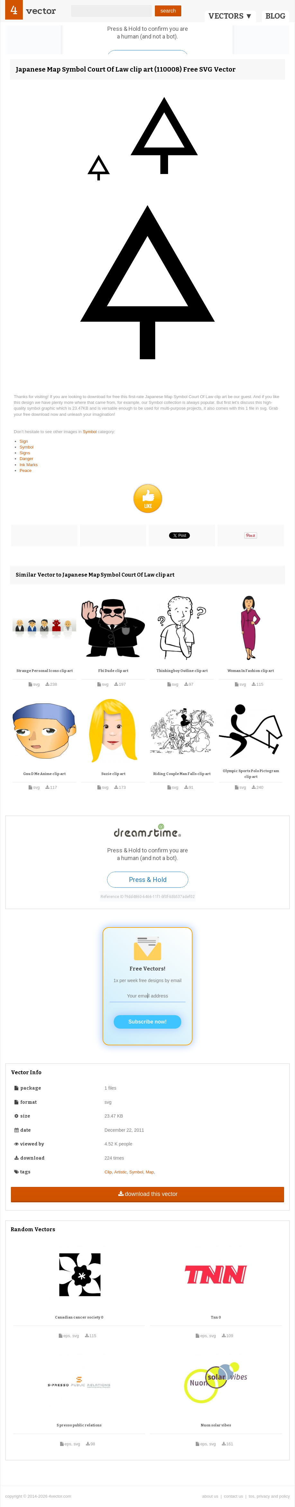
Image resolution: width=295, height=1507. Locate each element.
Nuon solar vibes (216, 1425)
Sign (24, 441)
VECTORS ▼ (230, 16)
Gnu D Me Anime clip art (44, 774)
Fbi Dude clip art (113, 671)
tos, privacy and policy (269, 1496)
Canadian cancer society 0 (79, 1317)
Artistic (120, 1172)
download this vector (147, 1194)
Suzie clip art (113, 774)
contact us (233, 1496)
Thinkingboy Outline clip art (182, 671)
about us (210, 1496)
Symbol (90, 431)
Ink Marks (29, 464)
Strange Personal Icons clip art (44, 671)
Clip (108, 1172)
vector (41, 10)
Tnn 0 (216, 1317)
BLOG (275, 16)
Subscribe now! (147, 1021)
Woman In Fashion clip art (251, 671)
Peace (25, 470)
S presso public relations (79, 1425)
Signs (25, 452)
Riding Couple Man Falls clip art (181, 774)
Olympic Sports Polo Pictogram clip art (251, 774)
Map (150, 1172)
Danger (26, 458)
